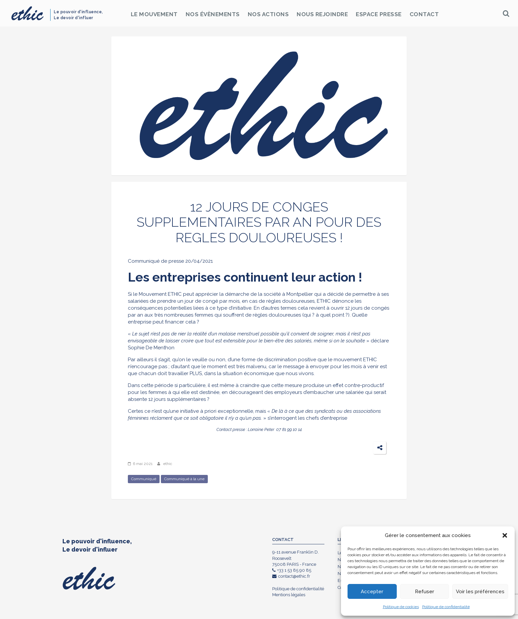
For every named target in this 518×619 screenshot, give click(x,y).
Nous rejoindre (322, 14)
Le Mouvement (154, 14)
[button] (504, 535)
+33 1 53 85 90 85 (291, 570)
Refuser (424, 592)
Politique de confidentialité (446, 606)
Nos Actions (268, 14)
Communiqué (143, 479)
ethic (167, 463)
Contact (424, 14)
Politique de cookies (401, 606)
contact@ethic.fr (291, 576)
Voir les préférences (480, 592)
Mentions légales (288, 594)
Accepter (372, 592)
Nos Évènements (213, 14)
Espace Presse (379, 14)
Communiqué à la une (184, 479)
